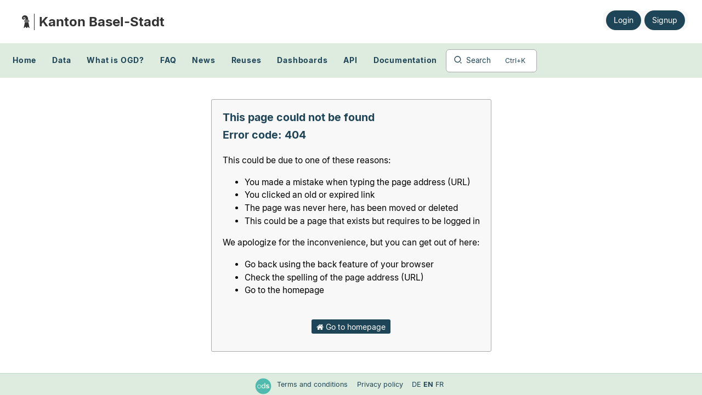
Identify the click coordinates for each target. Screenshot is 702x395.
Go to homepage (351, 326)
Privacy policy (381, 384)
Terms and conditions (313, 384)
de (416, 384)
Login (623, 20)
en (428, 384)
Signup (664, 20)
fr (439, 384)
